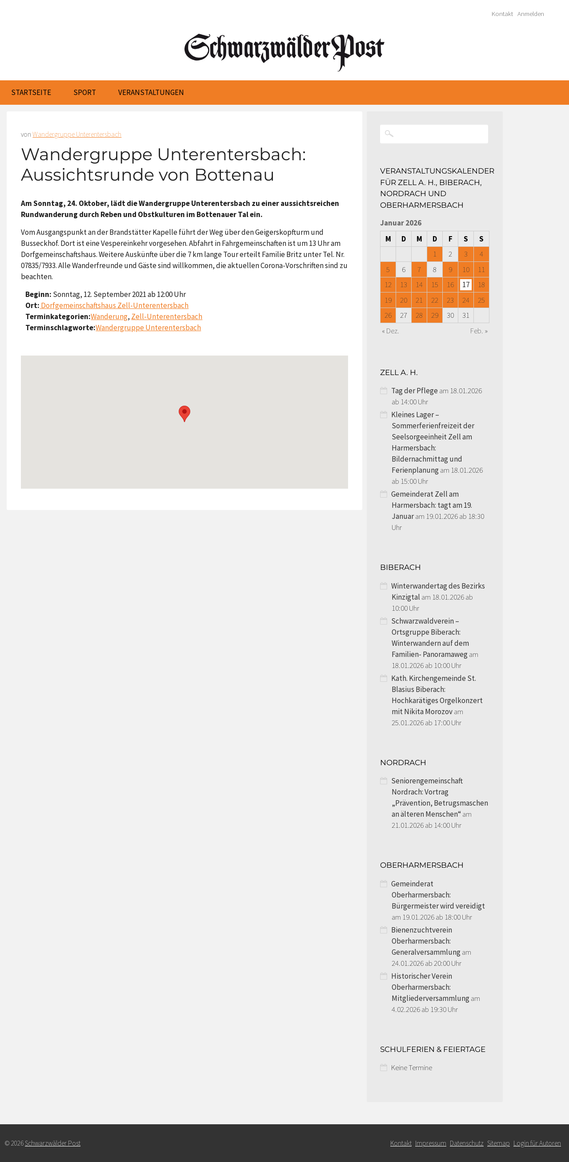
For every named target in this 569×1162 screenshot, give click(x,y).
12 (388, 284)
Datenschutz (467, 1143)
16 (450, 284)
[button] (184, 414)
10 (465, 269)
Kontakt (502, 14)
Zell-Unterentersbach (166, 316)
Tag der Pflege (414, 390)
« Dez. (390, 331)
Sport (84, 92)
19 (388, 300)
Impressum (430, 1143)
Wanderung (109, 316)
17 (465, 284)
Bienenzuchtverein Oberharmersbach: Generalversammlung (426, 941)
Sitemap (498, 1143)
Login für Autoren (537, 1143)
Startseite (31, 92)
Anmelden (530, 14)
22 (434, 300)
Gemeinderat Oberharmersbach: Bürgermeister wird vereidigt (438, 895)
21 (419, 300)
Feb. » (479, 331)
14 (419, 284)
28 (419, 315)
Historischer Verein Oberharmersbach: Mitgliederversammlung (430, 987)
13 (403, 284)
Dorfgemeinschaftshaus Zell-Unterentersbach (114, 305)
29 (434, 315)
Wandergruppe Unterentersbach (76, 134)
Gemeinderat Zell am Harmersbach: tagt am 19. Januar (431, 505)
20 (403, 300)
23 (450, 300)
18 (481, 284)
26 (388, 315)
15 (434, 284)
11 (481, 269)
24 (465, 300)
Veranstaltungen (151, 92)
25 (481, 300)
